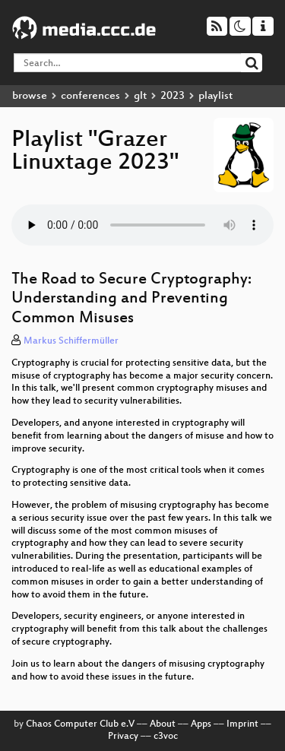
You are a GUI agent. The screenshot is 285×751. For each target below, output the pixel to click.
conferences (90, 96)
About (163, 724)
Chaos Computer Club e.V (80, 724)
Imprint (242, 724)
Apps (201, 724)
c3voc (166, 736)
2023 (172, 96)
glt (140, 96)
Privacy (123, 736)
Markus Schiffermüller (71, 341)
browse (29, 96)
